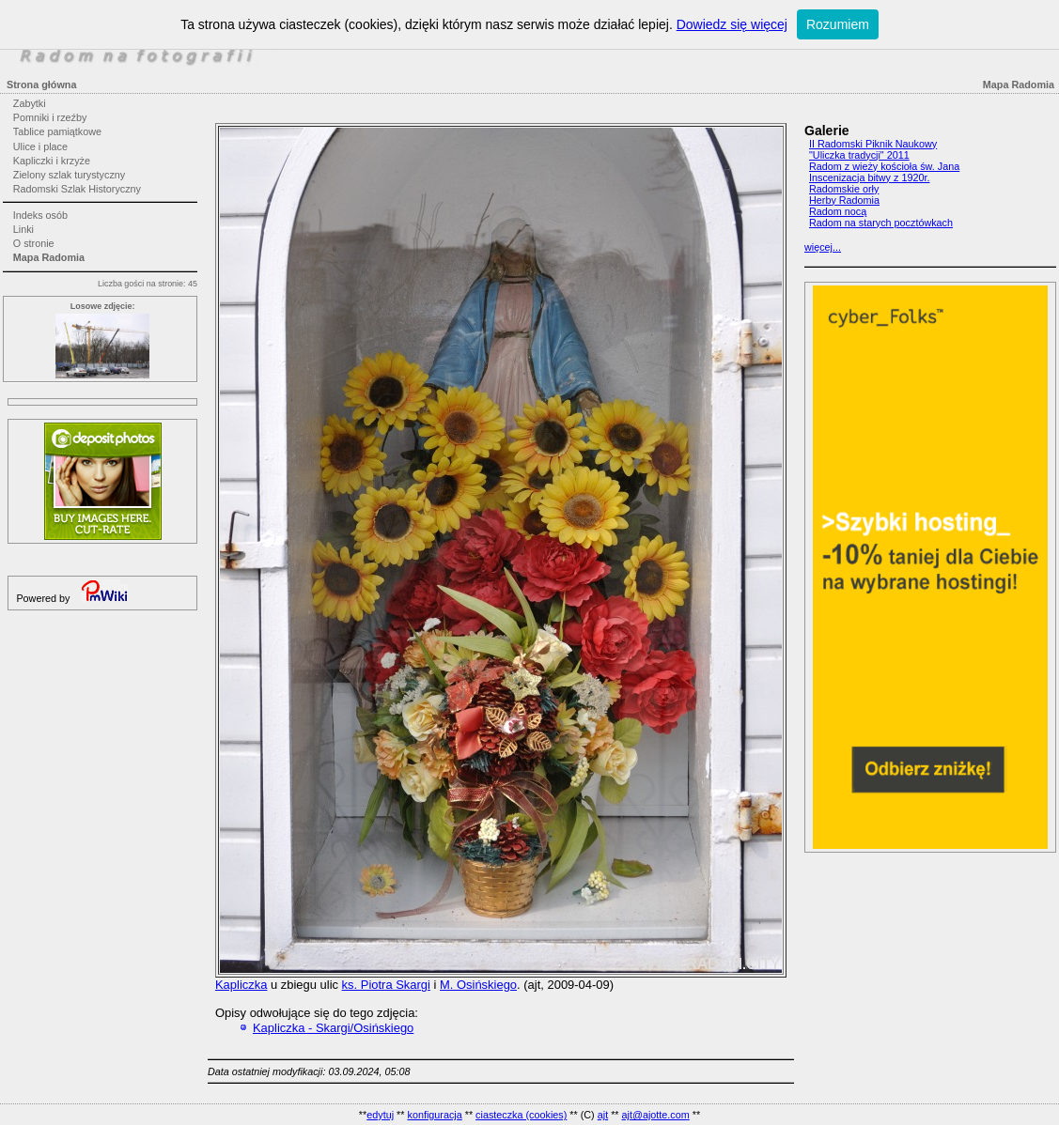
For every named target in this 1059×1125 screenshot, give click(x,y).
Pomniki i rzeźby (50, 117)
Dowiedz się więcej (732, 24)
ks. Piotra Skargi (386, 985)
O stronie (34, 243)
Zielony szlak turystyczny (69, 174)
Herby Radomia (844, 200)
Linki (23, 229)
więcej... (822, 247)
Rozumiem (837, 24)
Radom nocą (837, 211)
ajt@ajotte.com (656, 1114)
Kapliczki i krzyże (51, 160)
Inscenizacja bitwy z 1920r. (869, 177)
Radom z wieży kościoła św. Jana (884, 166)
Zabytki (29, 103)
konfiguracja (434, 1114)
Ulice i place (40, 146)
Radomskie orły (844, 188)
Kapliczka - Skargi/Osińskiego (333, 1028)
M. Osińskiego (478, 985)
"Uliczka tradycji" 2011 (859, 155)
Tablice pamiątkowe (57, 131)
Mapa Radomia (49, 257)
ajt (603, 1114)
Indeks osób (40, 215)
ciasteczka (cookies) (521, 1114)
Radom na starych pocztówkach (881, 222)
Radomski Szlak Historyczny (77, 188)
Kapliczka (241, 985)
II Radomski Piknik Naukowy (873, 143)
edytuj (380, 1114)
